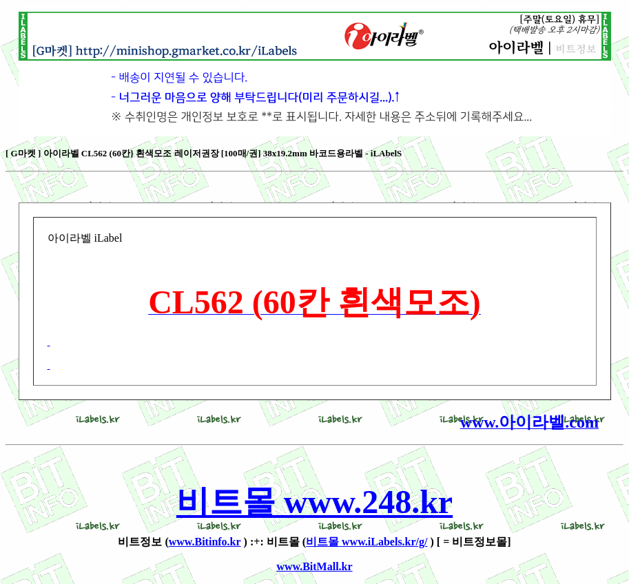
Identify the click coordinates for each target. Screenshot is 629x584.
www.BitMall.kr (314, 566)
